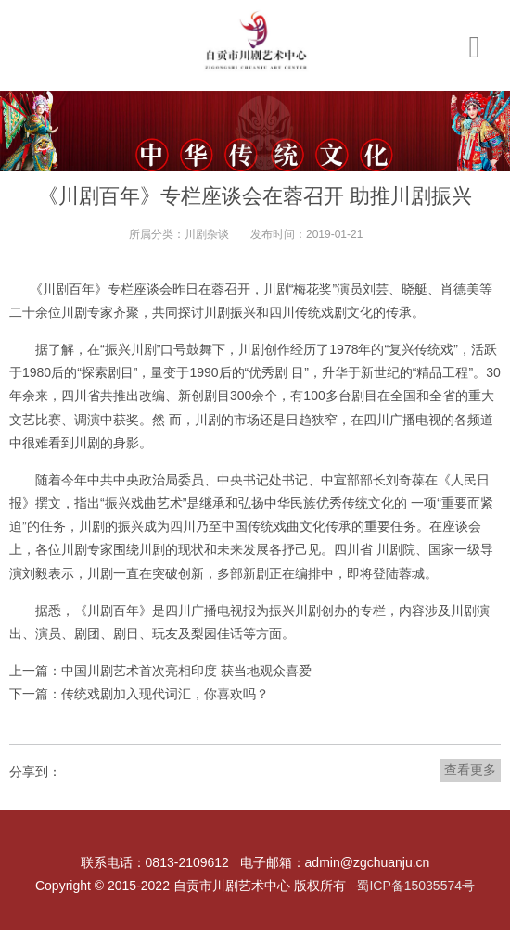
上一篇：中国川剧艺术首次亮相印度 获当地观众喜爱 (160, 670)
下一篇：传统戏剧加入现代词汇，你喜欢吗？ (139, 693)
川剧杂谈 (207, 234)
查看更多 (470, 769)
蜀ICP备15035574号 (415, 885)
